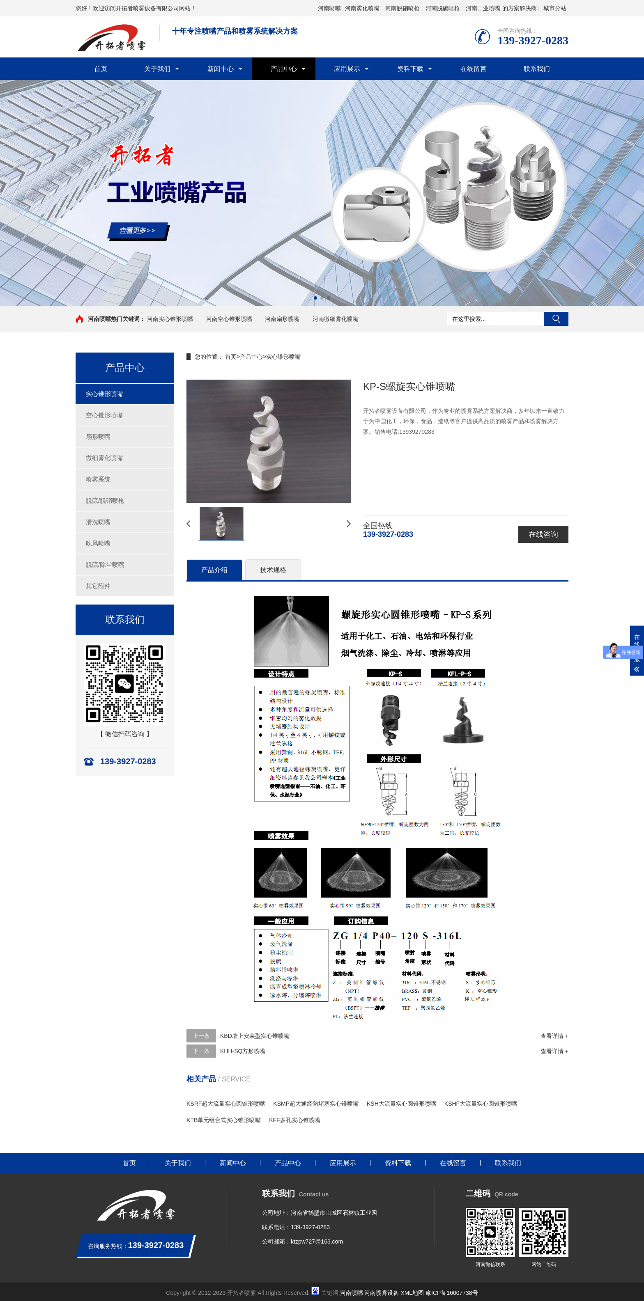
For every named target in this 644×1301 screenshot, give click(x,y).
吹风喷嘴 (98, 543)
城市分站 (554, 8)
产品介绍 (214, 569)
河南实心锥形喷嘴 (170, 319)
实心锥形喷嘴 (104, 393)
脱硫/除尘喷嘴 (105, 564)
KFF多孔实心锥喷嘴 (294, 1120)
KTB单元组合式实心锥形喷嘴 (223, 1120)
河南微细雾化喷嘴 (336, 319)
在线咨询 (543, 534)
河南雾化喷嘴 (362, 8)
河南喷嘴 (329, 8)
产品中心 (284, 68)
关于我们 (157, 68)
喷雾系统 (98, 479)
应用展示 (347, 68)
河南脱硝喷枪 (402, 8)
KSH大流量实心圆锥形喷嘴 (401, 1103)
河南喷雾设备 (381, 1293)
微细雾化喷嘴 (104, 457)
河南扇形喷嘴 (282, 319)
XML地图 (412, 1293)
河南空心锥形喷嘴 (229, 319)
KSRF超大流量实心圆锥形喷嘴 (225, 1103)
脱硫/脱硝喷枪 (105, 500)
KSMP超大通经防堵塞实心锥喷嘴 (316, 1103)
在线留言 (473, 68)
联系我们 (537, 68)
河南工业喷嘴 (483, 8)
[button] (315, 298)
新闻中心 (220, 68)
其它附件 (98, 585)
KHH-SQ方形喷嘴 (242, 1051)
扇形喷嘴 (98, 436)
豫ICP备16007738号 (452, 1293)
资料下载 (410, 68)
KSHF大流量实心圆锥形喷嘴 (480, 1103)
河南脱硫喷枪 (443, 8)
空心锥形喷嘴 (104, 415)
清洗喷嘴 (98, 521)
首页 (100, 68)
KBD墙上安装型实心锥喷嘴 (255, 1036)
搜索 (556, 319)
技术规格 (273, 569)
